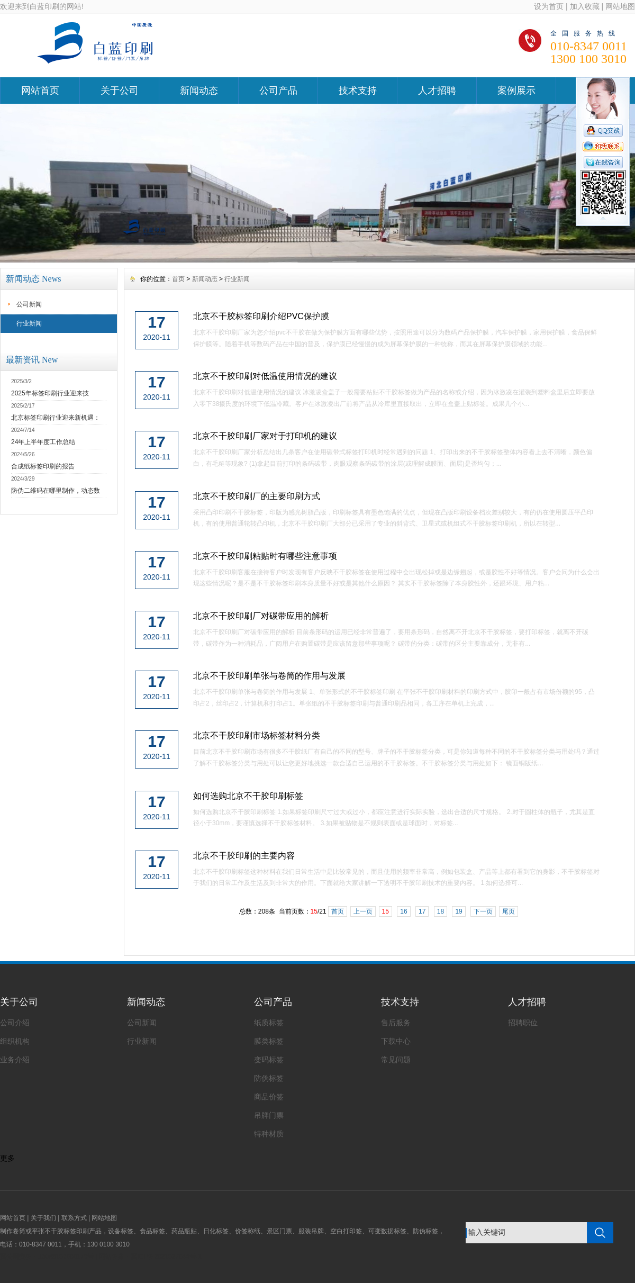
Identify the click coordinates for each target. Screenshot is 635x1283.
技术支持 (358, 90)
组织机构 (15, 1041)
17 (422, 911)
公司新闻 (29, 304)
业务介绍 (15, 1059)
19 (458, 911)
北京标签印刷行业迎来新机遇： (55, 417)
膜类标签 (269, 1041)
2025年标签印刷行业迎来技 (50, 393)
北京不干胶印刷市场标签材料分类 (256, 735)
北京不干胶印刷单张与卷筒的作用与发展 (269, 675)
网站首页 (40, 90)
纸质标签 (269, 1022)
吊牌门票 (269, 1115)
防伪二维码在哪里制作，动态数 (55, 490)
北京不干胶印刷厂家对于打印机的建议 (265, 435)
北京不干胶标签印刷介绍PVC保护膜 (261, 316)
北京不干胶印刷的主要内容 (244, 855)
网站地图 (620, 6)
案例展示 (516, 90)
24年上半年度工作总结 (43, 442)
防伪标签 (269, 1078)
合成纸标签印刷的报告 (43, 466)
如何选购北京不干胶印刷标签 (248, 795)
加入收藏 (585, 6)
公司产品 (278, 90)
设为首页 (549, 6)
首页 (178, 279)
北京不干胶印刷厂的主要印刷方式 (256, 496)
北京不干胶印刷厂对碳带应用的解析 (261, 615)
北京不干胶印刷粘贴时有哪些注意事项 (265, 556)
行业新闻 (29, 323)
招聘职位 (523, 1022)
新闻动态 (199, 90)
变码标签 (269, 1059)
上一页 (363, 911)
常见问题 (396, 1059)
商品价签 (269, 1096)
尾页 (508, 911)
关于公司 (120, 90)
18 (440, 911)
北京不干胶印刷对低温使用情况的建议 (265, 376)
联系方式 (74, 1218)
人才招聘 (437, 90)
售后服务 (396, 1022)
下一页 (483, 911)
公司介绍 (15, 1022)
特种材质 (269, 1134)
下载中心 (396, 1041)
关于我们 (43, 1218)
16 (403, 911)
